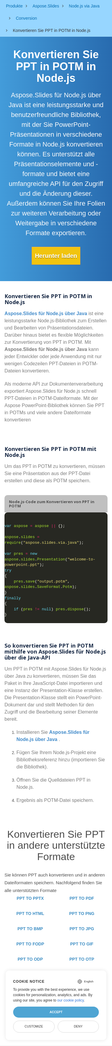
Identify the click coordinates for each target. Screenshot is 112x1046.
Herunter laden (56, 255)
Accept (56, 1012)
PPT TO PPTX (30, 898)
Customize (33, 1026)
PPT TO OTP (81, 959)
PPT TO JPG (82, 928)
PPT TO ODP (30, 959)
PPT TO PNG (81, 913)
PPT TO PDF (82, 898)
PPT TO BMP (30, 928)
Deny (78, 1026)
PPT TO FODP (30, 944)
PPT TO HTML (30, 913)
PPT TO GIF (81, 944)
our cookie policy (70, 1000)
